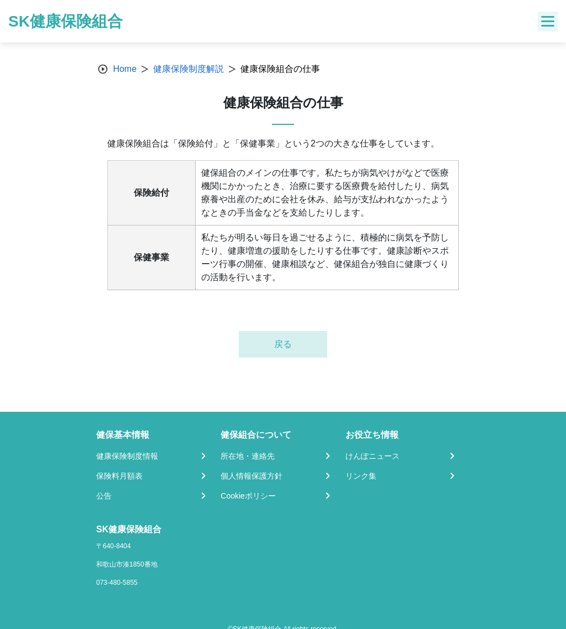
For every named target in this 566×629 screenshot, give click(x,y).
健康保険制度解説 (188, 69)
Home (125, 69)
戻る (283, 344)
